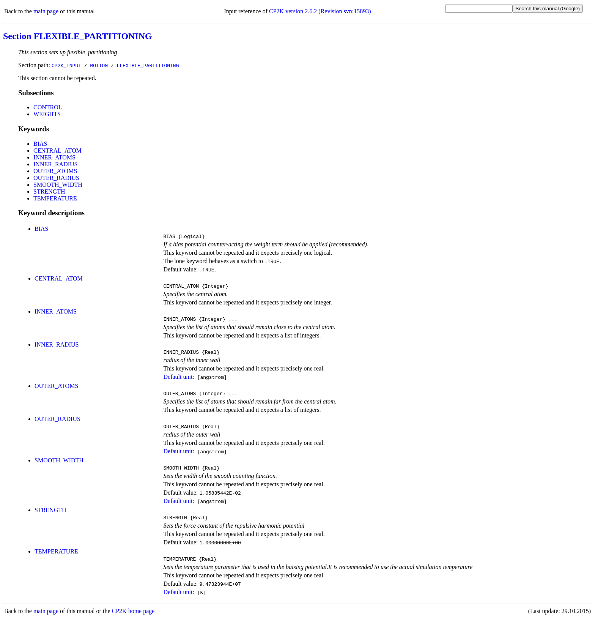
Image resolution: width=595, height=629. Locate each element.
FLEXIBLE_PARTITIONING (148, 65)
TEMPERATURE (55, 198)
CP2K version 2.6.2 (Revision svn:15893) (320, 11)
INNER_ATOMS (54, 157)
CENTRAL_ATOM (57, 150)
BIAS (40, 143)
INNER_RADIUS (55, 164)
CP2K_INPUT (66, 65)
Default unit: (178, 381)
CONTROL (47, 107)
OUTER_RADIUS (56, 178)
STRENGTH (49, 191)
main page (45, 11)
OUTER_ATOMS (55, 171)
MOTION (99, 65)
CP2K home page (133, 621)
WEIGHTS (47, 114)
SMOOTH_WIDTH (57, 184)
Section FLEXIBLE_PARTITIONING (77, 36)
